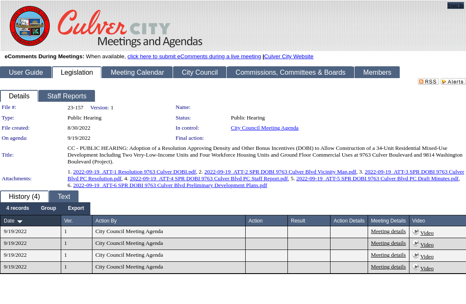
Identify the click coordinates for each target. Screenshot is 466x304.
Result (298, 221)
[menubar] (45, 208)
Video (427, 233)
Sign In (455, 5)
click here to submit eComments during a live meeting (194, 56)
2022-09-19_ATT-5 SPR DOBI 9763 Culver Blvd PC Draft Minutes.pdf (377, 178)
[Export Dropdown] (76, 209)
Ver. (68, 221)
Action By (106, 221)
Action (256, 221)
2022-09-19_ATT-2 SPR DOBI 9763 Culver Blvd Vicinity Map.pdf (280, 171)
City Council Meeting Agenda (264, 128)
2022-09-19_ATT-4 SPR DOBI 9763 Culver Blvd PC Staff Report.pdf (209, 178)
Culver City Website (289, 56)
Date (9, 221)
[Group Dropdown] (48, 209)
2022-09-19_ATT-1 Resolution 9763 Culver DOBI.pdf (134, 171)
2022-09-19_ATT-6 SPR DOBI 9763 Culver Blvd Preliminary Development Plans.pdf (170, 185)
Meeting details (388, 231)
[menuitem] (17, 208)
